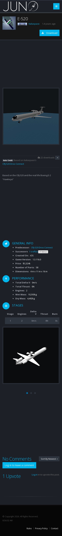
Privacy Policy (41, 528)
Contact (54, 528)
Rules (29, 528)
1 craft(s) (33, 251)
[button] (27, 393)
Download (49, 33)
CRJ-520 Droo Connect (13, 163)
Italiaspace (34, 23)
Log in (35, 474)
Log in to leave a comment (19, 465)
